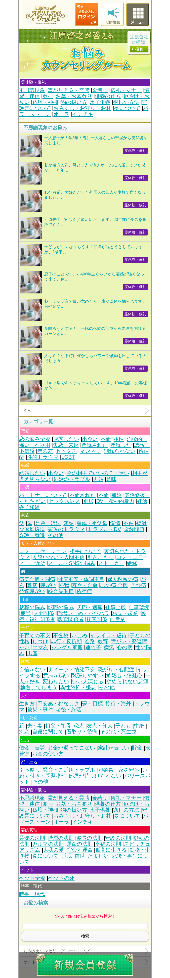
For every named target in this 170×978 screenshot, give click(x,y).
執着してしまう (38, 687)
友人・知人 (100, 726)
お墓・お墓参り (74, 96)
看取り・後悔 (81, 732)
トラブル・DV (104, 529)
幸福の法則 (108, 844)
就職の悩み (32, 607)
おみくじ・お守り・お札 (82, 108)
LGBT (68, 457)
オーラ (61, 114)
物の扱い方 (74, 102)
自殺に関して (48, 732)
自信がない (32, 669)
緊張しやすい (88, 675)
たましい (98, 856)
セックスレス (64, 501)
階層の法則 (61, 838)
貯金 (137, 748)
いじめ (79, 635)
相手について (85, 551)
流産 (24, 732)
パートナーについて (43, 495)
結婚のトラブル (71, 479)
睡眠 (67, 856)
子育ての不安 (34, 635)
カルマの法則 (48, 844)
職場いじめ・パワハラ (83, 613)
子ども (123, 726)
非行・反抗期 (66, 641)
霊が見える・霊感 (68, 90)
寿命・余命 (85, 585)
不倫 (105, 439)
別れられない (119, 451)
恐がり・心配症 (116, 669)
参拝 (47, 96)
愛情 (115, 523)
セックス (66, 451)
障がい (48, 585)
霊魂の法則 (32, 838)
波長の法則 (89, 838)
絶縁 (132, 563)
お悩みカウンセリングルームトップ (57, 951)
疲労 (25, 613)
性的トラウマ (43, 457)
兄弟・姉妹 (48, 523)
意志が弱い (56, 675)
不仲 (128, 523)
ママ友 (40, 647)
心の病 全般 (114, 585)
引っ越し (29, 770)
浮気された (95, 445)
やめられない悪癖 (127, 681)
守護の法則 (118, 838)
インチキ (82, 114)
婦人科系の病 (122, 579)
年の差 (45, 451)
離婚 (116, 495)
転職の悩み (61, 607)
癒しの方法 (126, 102)
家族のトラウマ (66, 529)
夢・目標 (92, 703)
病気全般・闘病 (37, 579)
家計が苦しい (113, 748)
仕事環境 (139, 607)
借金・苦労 (32, 748)
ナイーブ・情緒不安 (71, 669)
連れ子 (93, 647)
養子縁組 (29, 507)
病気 (109, 647)
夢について (127, 108)
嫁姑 (68, 523)
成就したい (66, 439)
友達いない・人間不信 (59, 557)
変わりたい (56, 681)
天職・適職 (90, 607)
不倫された (82, 495)
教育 (103, 641)
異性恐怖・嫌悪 (78, 687)
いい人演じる (88, 681)
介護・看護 (32, 535)
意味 (111, 479)
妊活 (142, 501)
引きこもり (100, 557)
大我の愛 (53, 850)
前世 (80, 856)
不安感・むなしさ (58, 703)
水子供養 (100, 102)
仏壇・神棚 (45, 102)
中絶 (139, 726)
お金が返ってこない (71, 748)
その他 (55, 535)
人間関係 (44, 613)
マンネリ (90, 451)
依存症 (84, 591)
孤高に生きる (111, 850)
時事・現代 (32, 894)
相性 (119, 439)
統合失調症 (61, 591)
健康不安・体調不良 (81, 579)
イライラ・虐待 (108, 635)
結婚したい (32, 473)
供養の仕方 (108, 96)
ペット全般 (32, 878)
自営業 (117, 619)
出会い (90, 439)
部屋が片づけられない (95, 776)
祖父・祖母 (58, 726)
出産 (32, 653)
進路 (90, 641)
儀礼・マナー (126, 90)
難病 (32, 585)
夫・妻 (34, 726)
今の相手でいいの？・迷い (98, 473)
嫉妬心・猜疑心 (124, 675)
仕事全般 (115, 607)
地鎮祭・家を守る (118, 770)
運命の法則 (79, 844)
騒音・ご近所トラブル (69, 770)
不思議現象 (32, 90)
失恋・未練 (66, 445)
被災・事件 (40, 709)
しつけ (40, 641)
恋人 (79, 726)
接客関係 (96, 619)
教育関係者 (71, 619)
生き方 (27, 703)
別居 (88, 501)
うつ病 (138, 585)
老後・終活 (69, 709)
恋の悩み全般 (34, 439)
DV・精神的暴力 (115, 501)
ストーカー (111, 563)
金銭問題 (134, 529)
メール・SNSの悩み (71, 563)
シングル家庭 (67, 647)
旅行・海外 (118, 703)
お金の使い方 (48, 754)
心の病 (124, 647)
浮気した (120, 445)
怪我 (64, 585)
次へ (28, 410)
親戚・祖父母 (92, 523)
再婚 (98, 479)
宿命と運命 (80, 850)
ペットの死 (61, 878)
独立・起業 (125, 613)
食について (45, 856)
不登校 (61, 635)
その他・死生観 (118, 732)
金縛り (100, 90)
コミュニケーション (43, 551)
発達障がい (32, 591)
